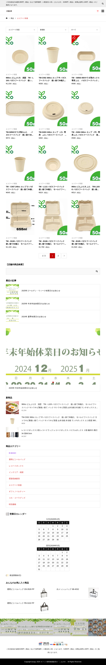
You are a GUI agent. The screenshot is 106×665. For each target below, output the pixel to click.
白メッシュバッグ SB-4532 (68, 589)
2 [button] (53, 382)
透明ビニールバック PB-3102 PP (20, 603)
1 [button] (50, 382)
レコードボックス (16, 466)
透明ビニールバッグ (17, 459)
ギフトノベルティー (17, 491)
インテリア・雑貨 (16, 472)
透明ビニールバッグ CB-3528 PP (20, 589)
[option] (53, 359)
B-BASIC (12, 453)
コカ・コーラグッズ (17, 498)
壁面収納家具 (14, 479)
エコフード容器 (15, 485)
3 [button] (55, 382)
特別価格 (12, 504)
